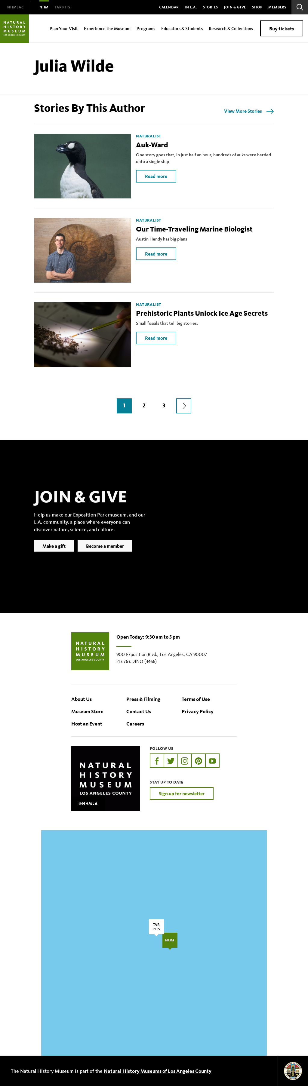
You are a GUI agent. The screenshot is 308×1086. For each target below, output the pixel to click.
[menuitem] (15, 7)
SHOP (257, 7)
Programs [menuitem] (146, 28)
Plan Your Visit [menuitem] (64, 28)
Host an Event (86, 723)
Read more (156, 176)
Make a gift (54, 555)
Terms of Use (196, 699)
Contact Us (138, 711)
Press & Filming (143, 699)
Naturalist (148, 136)
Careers (135, 723)
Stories (210, 7)
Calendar (169, 7)
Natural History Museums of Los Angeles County (157, 1071)
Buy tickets (281, 28)
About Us (81, 699)
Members (277, 7)
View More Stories (243, 111)
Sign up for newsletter (182, 793)
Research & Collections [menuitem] (231, 28)
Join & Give (235, 7)
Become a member (105, 555)
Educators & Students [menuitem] (182, 28)
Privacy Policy (198, 711)
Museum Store (87, 711)
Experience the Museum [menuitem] (107, 28)
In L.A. (191, 7)
